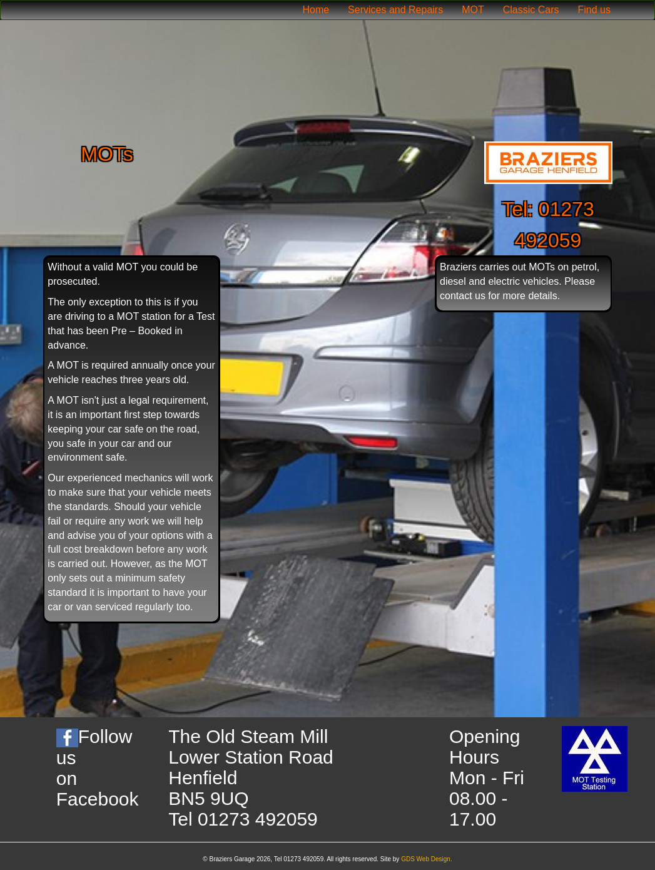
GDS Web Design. (426, 859)
